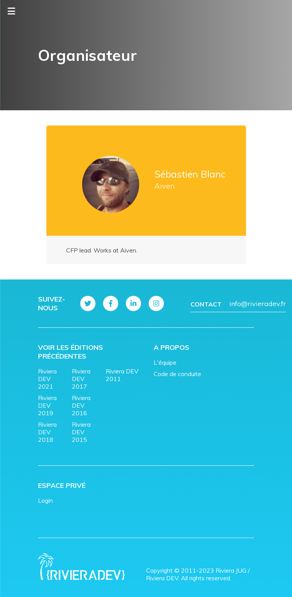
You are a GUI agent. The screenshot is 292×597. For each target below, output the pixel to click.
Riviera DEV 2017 (81, 378)
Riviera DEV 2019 (47, 405)
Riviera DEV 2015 (81, 432)
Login (45, 500)
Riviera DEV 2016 (81, 405)
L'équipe (165, 362)
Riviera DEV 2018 (47, 432)
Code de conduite (177, 374)
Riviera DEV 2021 (47, 378)
